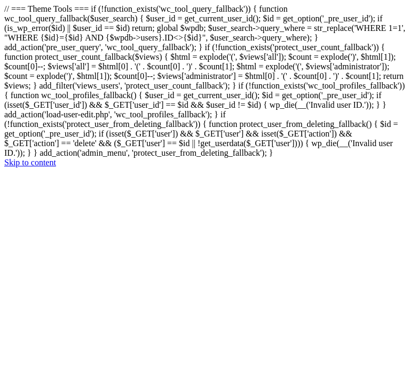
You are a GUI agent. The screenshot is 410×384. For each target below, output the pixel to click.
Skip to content (30, 162)
